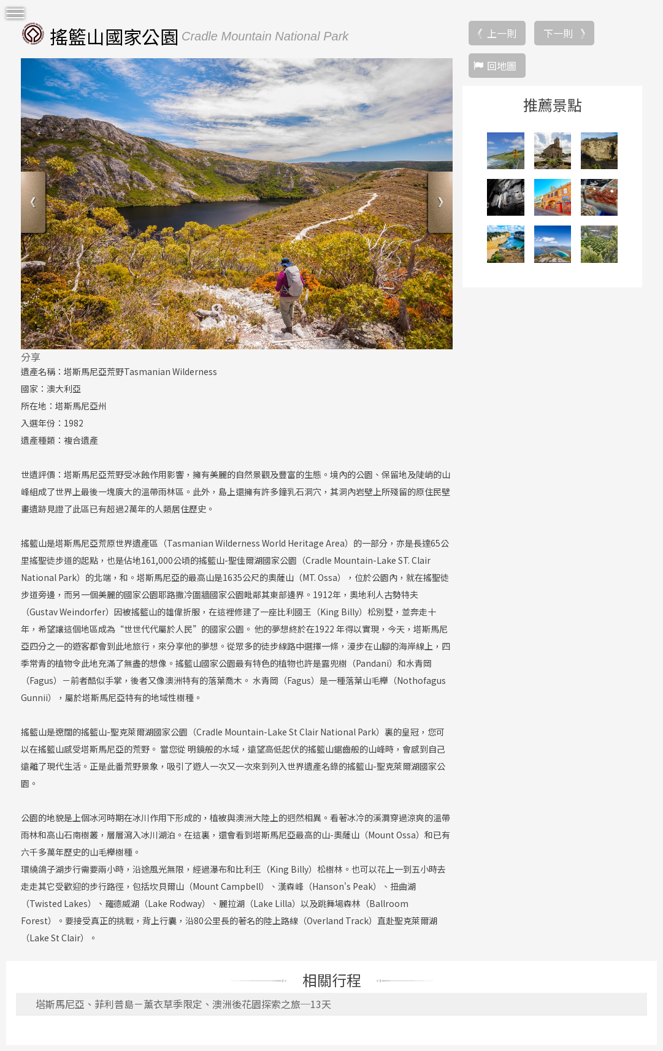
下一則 (558, 33)
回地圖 (501, 65)
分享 (30, 356)
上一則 (501, 33)
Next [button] (439, 204)
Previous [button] (34, 204)
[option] (237, 203)
